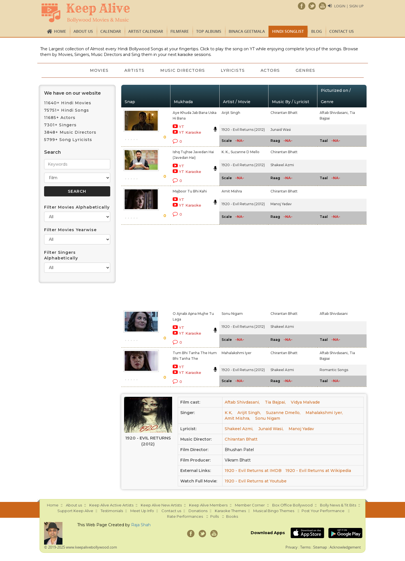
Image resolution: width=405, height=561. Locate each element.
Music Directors (182, 70)
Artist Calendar (145, 31)
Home (60, 31)
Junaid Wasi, (270, 428)
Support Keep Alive (75, 510)
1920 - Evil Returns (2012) (243, 129)
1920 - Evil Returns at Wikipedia (318, 470)
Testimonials (112, 510)
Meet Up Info (142, 510)
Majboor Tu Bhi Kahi (190, 191)
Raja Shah (141, 524)
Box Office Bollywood (292, 505)
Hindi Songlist (288, 31)
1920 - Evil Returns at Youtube (256, 481)
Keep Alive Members (208, 505)
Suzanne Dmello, (283, 412)
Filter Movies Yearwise (70, 229)
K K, (228, 412)
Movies (99, 70)
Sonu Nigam (232, 313)
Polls (214, 516)
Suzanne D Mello (245, 152)
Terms (305, 547)
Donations (198, 510)
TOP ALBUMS (208, 31)
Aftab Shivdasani (334, 313)
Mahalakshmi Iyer (237, 353)
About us (83, 31)
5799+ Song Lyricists (68, 139)
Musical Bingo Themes (273, 510)
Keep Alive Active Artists (111, 505)
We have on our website (72, 93)
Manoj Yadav (281, 204)
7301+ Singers (60, 124)
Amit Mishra (232, 191)
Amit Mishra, (237, 418)
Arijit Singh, (249, 412)
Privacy (291, 547)
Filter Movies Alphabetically (77, 207)
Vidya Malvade (305, 402)
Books (232, 516)
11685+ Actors (59, 117)
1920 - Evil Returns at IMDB (253, 470)
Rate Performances (185, 516)
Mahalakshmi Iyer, (324, 412)
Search (52, 152)
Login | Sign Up (348, 5)
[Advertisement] (193, 266)
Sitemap (320, 547)
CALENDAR (110, 31)
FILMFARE (179, 31)
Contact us (341, 31)
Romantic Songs (334, 370)
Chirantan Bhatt (284, 113)
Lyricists (233, 70)
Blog (316, 31)
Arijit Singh (231, 113)
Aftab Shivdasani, (334, 113)
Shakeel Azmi (282, 165)
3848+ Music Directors (70, 132)
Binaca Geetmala (247, 31)
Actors (270, 70)
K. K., (225, 152)
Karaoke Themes (230, 510)
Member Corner (250, 505)
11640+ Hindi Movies (67, 102)
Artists (134, 70)
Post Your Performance (323, 510)
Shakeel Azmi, (239, 428)
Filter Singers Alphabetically (61, 255)
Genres (305, 70)
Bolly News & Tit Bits (338, 505)
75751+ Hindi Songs (66, 110)
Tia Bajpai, (275, 402)
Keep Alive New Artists (161, 505)
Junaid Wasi (280, 129)
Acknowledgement (345, 547)
